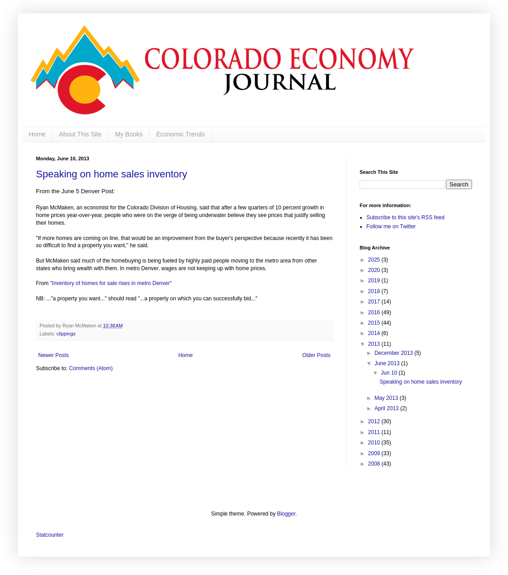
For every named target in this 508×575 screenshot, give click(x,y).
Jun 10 (389, 373)
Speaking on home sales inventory (111, 174)
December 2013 (394, 353)
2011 (375, 432)
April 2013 (387, 408)
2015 (375, 323)
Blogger (286, 514)
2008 (375, 464)
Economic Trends (180, 134)
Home (37, 134)
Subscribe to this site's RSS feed (405, 217)
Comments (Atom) (90, 368)
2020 (375, 270)
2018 (375, 291)
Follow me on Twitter (391, 226)
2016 (375, 312)
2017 (375, 302)
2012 (375, 421)
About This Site (80, 134)
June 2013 (387, 363)
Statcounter (49, 535)
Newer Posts (53, 355)
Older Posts (316, 355)
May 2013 (387, 398)
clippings (66, 333)
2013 (375, 344)
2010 (375, 442)
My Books (129, 134)
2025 (375, 260)
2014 (375, 333)
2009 (375, 453)
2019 (375, 280)
